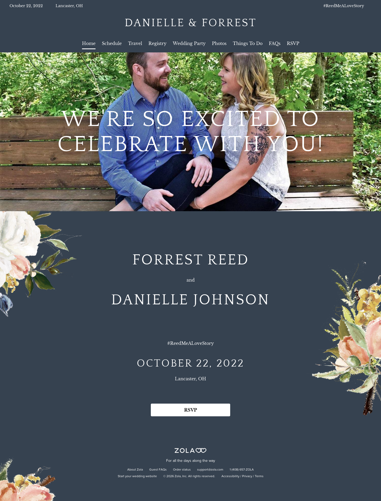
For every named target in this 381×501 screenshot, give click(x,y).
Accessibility (230, 476)
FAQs (274, 43)
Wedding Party (189, 43)
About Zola (135, 469)
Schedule (112, 43)
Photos (219, 43)
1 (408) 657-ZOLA (242, 469)
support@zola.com (210, 469)
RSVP (293, 43)
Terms (259, 476)
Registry (157, 43)
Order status (182, 469)
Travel (135, 43)
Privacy (247, 476)
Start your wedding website (137, 476)
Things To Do (247, 43)
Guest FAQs (158, 469)
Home (89, 43)
